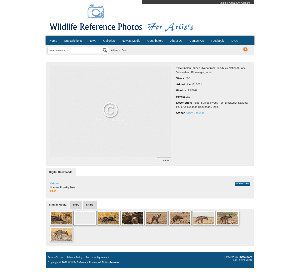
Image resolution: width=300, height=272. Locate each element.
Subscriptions (73, 40)
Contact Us (196, 40)
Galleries (109, 40)
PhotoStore (245, 257)
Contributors (155, 40)
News (92, 40)
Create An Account (239, 2)
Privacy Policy (74, 257)
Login (223, 2)
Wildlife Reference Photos (82, 262)
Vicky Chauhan (195, 112)
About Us (176, 40)
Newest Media (131, 40)
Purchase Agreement (97, 257)
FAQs (234, 40)
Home (53, 40)
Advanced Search (120, 50)
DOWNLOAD (242, 184)
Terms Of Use (55, 257)
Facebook (217, 40)
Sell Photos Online (242, 260)
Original (55, 183)
